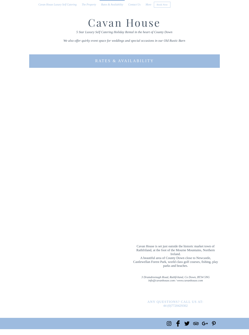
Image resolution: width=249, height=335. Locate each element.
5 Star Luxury (85, 32)
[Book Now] (162, 5)
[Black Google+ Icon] (205, 323)
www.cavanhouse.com (190, 280)
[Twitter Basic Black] (187, 323)
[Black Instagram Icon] (169, 323)
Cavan (105, 22)
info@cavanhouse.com (161, 280)
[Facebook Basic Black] (178, 323)
